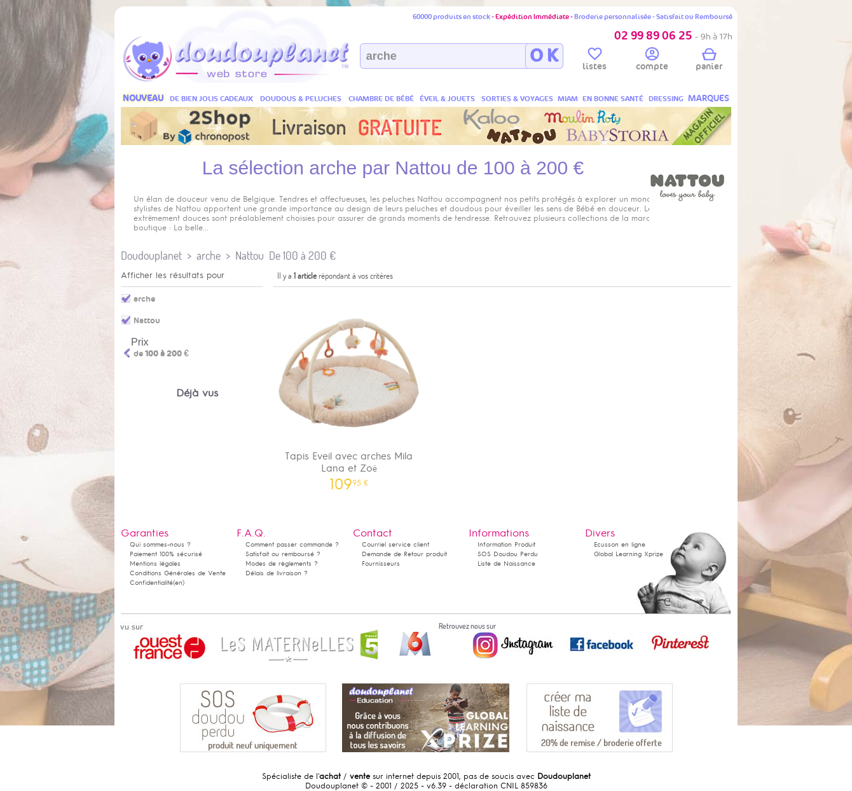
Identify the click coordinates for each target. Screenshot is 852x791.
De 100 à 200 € (302, 255)
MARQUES (708, 98)
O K (544, 56)
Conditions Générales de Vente (178, 573)
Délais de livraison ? (276, 573)
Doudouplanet (151, 255)
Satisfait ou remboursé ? (282, 553)
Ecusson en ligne (619, 544)
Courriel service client (395, 544)
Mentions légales (155, 563)
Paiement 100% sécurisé (166, 553)
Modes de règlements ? (281, 563)
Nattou (249, 255)
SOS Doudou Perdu (508, 553)
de (161, 354)
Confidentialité (151, 582)
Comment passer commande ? (292, 544)
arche (208, 255)
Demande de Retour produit (404, 553)
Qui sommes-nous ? (160, 544)
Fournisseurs (381, 563)
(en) (178, 582)
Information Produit (506, 544)
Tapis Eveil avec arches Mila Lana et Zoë (349, 391)
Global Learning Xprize (628, 553)
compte (652, 61)
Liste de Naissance (506, 563)
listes (594, 61)
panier (709, 61)
